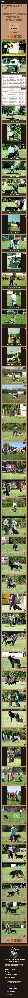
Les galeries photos (16, 5)
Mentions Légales (10, 977)
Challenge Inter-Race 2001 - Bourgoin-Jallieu (13, 7)
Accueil (6, 5)
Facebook (11, 992)
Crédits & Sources (10, 969)
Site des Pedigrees (12, 986)
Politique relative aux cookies (13, 972)
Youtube (10, 995)
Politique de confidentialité (12, 974)
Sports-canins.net (12, 988)
